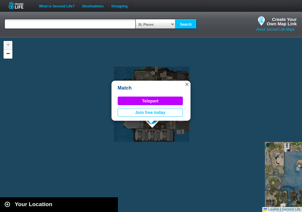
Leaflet (271, 209)
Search (186, 24)
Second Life (19, 5)
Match (125, 87)
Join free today (150, 112)
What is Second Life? (57, 5)
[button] (187, 84)
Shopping (119, 5)
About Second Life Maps (275, 29)
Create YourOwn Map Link (282, 21)
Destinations (93, 5)
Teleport (150, 101)
